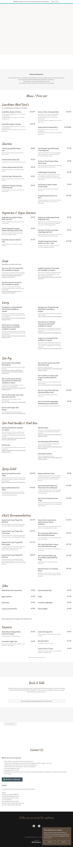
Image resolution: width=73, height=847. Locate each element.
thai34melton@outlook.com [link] (12, 796)
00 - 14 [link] (10, 803)
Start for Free (55, 1)
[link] (33, 826)
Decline (50, 841)
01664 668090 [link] (13, 794)
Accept (63, 841)
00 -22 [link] (15, 801)
